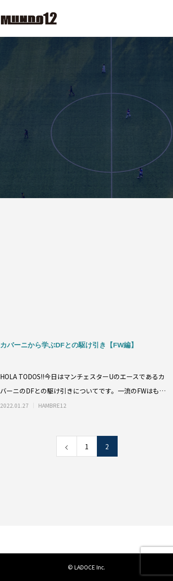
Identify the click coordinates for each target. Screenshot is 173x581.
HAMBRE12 (52, 405)
